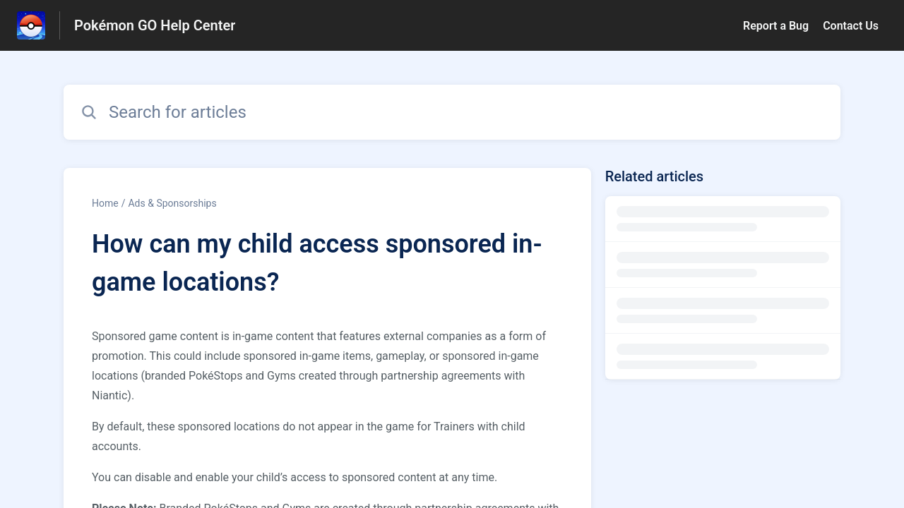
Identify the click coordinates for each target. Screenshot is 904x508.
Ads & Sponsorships (172, 203)
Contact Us (851, 25)
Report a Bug (776, 25)
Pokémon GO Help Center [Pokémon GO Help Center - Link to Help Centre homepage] (154, 25)
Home (105, 203)
